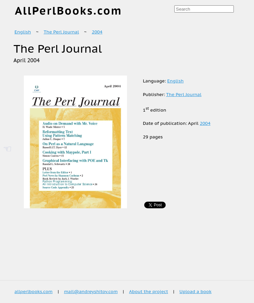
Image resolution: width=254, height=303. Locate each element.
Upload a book (196, 291)
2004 (97, 32)
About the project (148, 291)
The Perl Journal (61, 32)
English (23, 32)
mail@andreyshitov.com (90, 291)
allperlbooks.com (34, 291)
